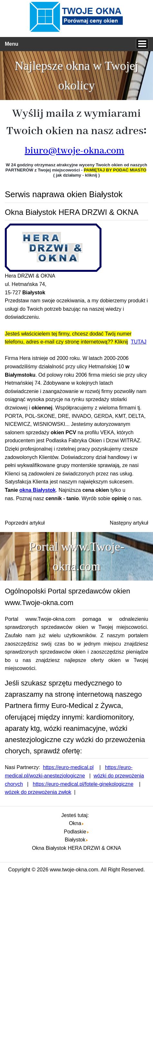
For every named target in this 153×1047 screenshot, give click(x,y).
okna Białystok (37, 490)
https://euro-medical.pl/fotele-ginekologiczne (83, 784)
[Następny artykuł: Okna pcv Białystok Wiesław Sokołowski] (129, 523)
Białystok (75, 839)
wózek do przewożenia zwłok (38, 792)
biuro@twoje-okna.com (74, 151)
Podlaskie (75, 831)
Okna (75, 823)
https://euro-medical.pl (68, 767)
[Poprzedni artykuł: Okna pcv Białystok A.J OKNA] (25, 523)
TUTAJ (139, 341)
